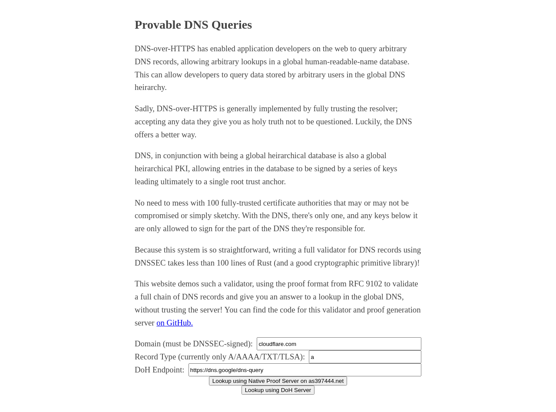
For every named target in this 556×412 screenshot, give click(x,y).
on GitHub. (174, 322)
